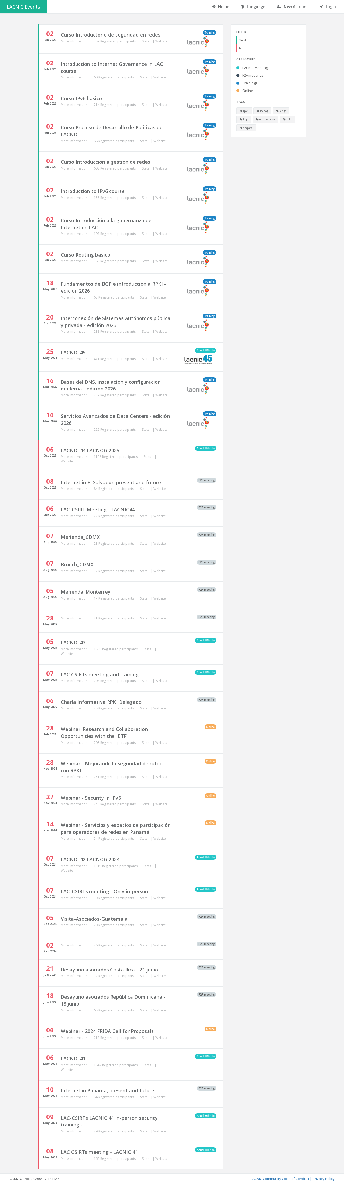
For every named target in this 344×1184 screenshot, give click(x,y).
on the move (265, 119)
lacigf (281, 111)
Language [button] (253, 6)
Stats (146, 41)
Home (220, 6)
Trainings (246, 83)
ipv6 (244, 111)
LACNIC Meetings (253, 67)
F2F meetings (249, 75)
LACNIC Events (23, 6)
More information (74, 41)
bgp (244, 119)
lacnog (262, 111)
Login (328, 6)
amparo (246, 128)
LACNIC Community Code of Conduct (280, 1178)
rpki (287, 119)
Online (244, 90)
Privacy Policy (324, 1178)
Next (242, 40)
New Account (292, 6)
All (240, 48)
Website (161, 41)
